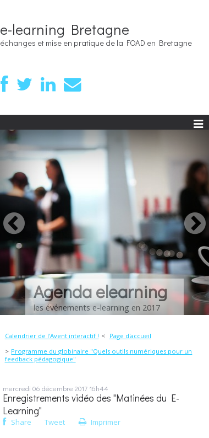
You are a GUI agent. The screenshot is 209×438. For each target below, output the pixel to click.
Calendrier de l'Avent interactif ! (52, 336)
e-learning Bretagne (64, 29)
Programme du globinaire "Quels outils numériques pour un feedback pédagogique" (99, 355)
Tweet (55, 422)
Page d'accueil (130, 336)
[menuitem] (55, 336)
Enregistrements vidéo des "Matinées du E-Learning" (91, 404)
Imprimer (99, 422)
